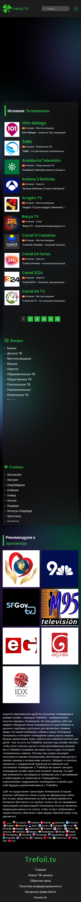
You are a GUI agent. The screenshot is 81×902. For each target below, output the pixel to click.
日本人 (58, 828)
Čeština (33, 822)
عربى (7, 822)
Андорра (13, 506)
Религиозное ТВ (17, 395)
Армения (13, 521)
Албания (13, 490)
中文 (12, 840)
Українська (59, 837)
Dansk (45, 822)
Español (21, 825)
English (9, 825)
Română (25, 834)
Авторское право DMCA (40, 892)
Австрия (12, 480)
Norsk (60, 831)
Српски (71, 834)
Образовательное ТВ (21, 374)
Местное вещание (19, 359)
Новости (12, 369)
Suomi (43, 825)
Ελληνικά (71, 822)
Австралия (14, 475)
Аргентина (14, 516)
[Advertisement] (40, 58)
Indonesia (32, 828)
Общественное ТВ (19, 379)
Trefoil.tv (40, 859)
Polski (70, 831)
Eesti (33, 825)
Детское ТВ (14, 353)
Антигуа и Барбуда (19, 511)
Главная (40, 870)
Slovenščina (56, 834)
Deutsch (58, 822)
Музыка (12, 364)
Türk (47, 837)
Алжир (11, 495)
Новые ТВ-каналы (40, 875)
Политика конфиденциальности (40, 886)
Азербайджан (16, 485)
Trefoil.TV (15, 8)
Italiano (46, 828)
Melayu (31, 831)
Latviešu (18, 831)
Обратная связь (40, 881)
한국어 (69, 828)
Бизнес (12, 348)
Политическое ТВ (18, 385)
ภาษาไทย (22, 837)
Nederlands (46, 831)
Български (19, 822)
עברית (68, 825)
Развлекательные (19, 390)
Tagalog (36, 837)
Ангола (11, 501)
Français (56, 825)
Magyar (18, 828)
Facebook (40, 897)
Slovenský (39, 834)
